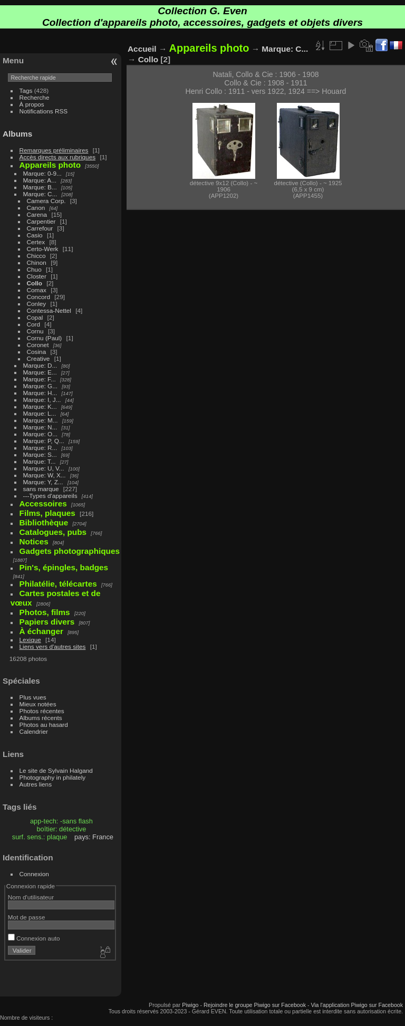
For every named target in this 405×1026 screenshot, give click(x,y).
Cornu (35, 331)
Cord (34, 324)
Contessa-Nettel (49, 310)
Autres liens (36, 784)
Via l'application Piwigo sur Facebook (357, 1005)
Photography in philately (53, 777)
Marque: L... (39, 413)
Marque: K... (40, 406)
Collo (34, 283)
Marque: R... (40, 447)
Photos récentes (42, 710)
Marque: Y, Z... (43, 481)
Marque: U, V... (43, 468)
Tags (26, 90)
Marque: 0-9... (42, 173)
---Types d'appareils (50, 495)
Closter (36, 276)
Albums (17, 133)
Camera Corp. (46, 200)
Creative (38, 358)
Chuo (34, 269)
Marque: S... (40, 454)
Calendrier (34, 731)
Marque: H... (40, 392)
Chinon (36, 262)
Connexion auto (34, 938)
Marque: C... (40, 193)
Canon (36, 207)
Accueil (142, 48)
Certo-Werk (43, 248)
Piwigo (190, 1005)
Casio (35, 235)
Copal (35, 317)
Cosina (36, 351)
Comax (36, 289)
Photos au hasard (44, 724)
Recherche (35, 97)
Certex (36, 241)
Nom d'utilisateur (31, 897)
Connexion (34, 873)
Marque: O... (40, 433)
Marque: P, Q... (43, 440)
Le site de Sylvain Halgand (56, 770)
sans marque (41, 488)
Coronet (38, 344)
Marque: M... (40, 420)
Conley (36, 303)
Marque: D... (40, 365)
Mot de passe (26, 917)
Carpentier (41, 221)
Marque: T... (39, 461)
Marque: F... (39, 379)
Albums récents (41, 717)
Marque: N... (40, 427)
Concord (38, 296)
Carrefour (40, 228)
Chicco (36, 255)
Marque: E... (40, 372)
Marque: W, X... (44, 475)
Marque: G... (40, 385)
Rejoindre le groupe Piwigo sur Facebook (255, 1005)
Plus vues (33, 697)
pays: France (93, 837)
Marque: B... (40, 187)
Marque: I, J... (42, 399)
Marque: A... (39, 180)
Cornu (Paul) (44, 337)
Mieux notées (38, 704)
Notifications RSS (44, 111)
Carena (37, 214)
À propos (32, 104)
